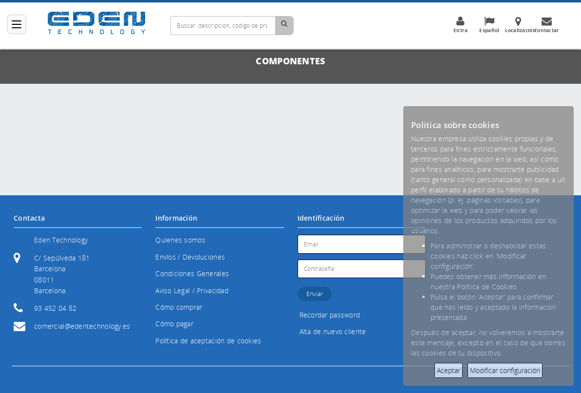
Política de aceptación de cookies (208, 340)
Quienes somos (180, 239)
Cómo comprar (178, 307)
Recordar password (330, 314)
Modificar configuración (505, 370)
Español (489, 25)
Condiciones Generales (192, 273)
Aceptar (448, 370)
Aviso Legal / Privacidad (191, 290)
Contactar (547, 25)
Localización (520, 25)
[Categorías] (16, 24)
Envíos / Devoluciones (190, 257)
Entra (461, 25)
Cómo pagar (174, 323)
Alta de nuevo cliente (333, 331)
